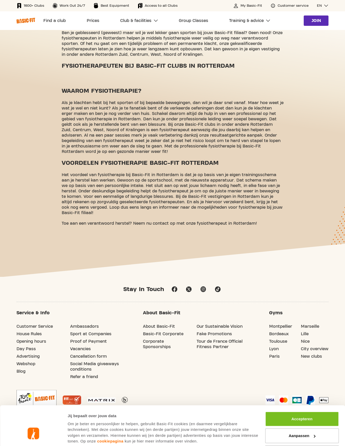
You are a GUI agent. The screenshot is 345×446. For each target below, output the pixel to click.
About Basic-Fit (159, 327)
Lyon (274, 349)
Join (316, 21)
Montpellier (280, 327)
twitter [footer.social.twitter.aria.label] (189, 289)
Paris (274, 357)
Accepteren (301, 388)
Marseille (310, 327)
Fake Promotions (214, 334)
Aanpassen (302, 404)
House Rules (29, 334)
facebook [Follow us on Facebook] (174, 289)
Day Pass (26, 349)
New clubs (311, 357)
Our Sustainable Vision (220, 327)
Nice (305, 342)
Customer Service (35, 327)
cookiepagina (110, 410)
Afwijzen (302, 421)
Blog (21, 372)
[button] (322, 5)
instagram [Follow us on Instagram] (203, 289)
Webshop (26, 364)
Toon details (79, 436)
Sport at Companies (90, 334)
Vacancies (80, 349)
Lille (305, 334)
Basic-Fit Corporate (163, 334)
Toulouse (278, 342)
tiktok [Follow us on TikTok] (218, 289)
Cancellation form (88, 357)
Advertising (28, 357)
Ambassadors (84, 327)
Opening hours (31, 342)
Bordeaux (279, 334)
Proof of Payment (88, 342)
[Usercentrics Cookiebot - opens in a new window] (33, 436)
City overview (314, 349)
